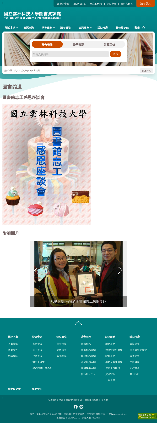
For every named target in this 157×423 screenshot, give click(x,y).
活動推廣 (102, 27)
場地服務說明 (88, 355)
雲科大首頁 (127, 3)
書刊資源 (37, 343)
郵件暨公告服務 (113, 349)
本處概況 (13, 343)
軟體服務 (110, 355)
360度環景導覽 (55, 400)
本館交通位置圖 (74, 400)
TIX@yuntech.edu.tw (117, 413)
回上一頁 (146, 70)
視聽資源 (37, 355)
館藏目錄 (109, 44)
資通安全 (110, 374)
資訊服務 (84, 27)
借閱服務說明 (88, 349)
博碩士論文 (38, 361)
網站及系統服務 (113, 361)
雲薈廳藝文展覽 (138, 349)
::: (2, 2)
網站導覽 (111, 3)
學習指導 (61, 343)
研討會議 (135, 367)
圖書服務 (86, 343)
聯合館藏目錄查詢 (42, 367)
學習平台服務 (112, 367)
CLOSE (78, 323)
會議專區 (13, 355)
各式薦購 (61, 355)
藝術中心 (140, 27)
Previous (36, 270)
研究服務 (47, 27)
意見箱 (104, 400)
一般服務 (110, 380)
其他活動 (135, 374)
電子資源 (78, 44)
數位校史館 (122, 27)
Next (120, 270)
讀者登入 (145, 3)
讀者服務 (65, 27)
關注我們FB (96, 3)
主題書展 (135, 361)
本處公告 (13, 349)
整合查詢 (47, 44)
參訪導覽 (135, 343)
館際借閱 (61, 349)
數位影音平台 (88, 374)
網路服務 (110, 343)
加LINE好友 (79, 3)
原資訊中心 (63, 3)
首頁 (16, 70)
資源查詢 (28, 27)
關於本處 (10, 27)
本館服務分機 (91, 400)
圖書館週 (35, 70)
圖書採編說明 (88, 367)
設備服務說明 (88, 361)
